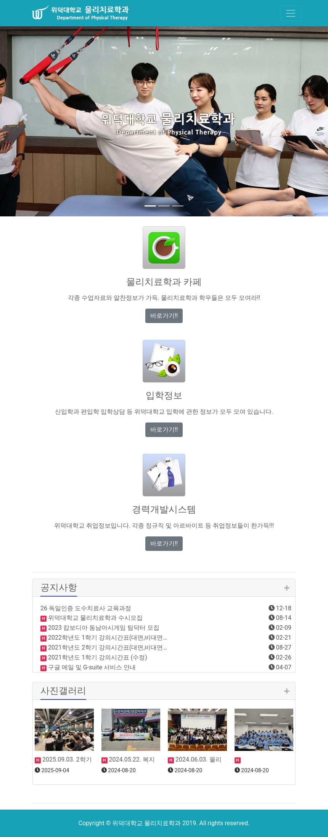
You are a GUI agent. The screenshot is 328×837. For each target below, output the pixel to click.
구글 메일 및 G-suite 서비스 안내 (91, 667)
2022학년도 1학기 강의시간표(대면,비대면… (107, 637)
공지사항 (58, 587)
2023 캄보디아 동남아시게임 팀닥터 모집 (103, 627)
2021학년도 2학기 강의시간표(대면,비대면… (107, 647)
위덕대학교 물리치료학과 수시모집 (95, 617)
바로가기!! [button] (164, 315)
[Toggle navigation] (290, 13)
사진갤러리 (63, 690)
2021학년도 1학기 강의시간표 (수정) (97, 657)
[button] (24, 117)
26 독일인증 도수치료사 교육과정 (85, 608)
